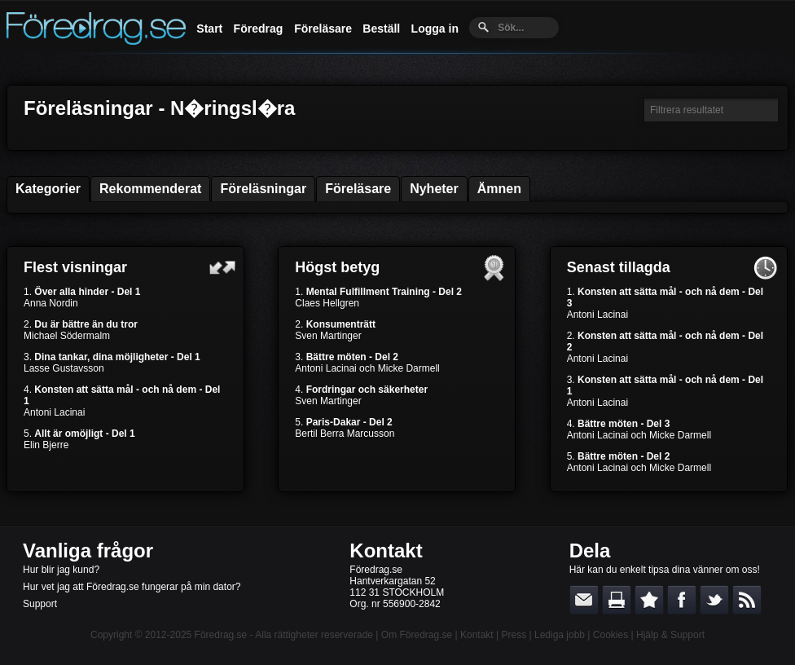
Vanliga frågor (88, 550)
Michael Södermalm (67, 335)
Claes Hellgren (327, 303)
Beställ (381, 28)
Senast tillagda (618, 267)
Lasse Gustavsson (64, 368)
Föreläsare (323, 28)
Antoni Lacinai (54, 412)
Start (209, 28)
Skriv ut (616, 599)
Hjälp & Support (670, 635)
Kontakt (385, 550)
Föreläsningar (263, 189)
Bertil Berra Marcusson (344, 433)
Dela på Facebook (681, 599)
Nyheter (434, 189)
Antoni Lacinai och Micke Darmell (367, 368)
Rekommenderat (150, 189)
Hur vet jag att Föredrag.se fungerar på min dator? (131, 586)
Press (513, 635)
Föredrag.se (221, 635)
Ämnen (499, 189)
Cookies (610, 635)
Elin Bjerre (46, 445)
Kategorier (48, 189)
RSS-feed (747, 599)
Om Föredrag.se (416, 635)
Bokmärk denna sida (649, 599)
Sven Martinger (328, 335)
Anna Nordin (51, 303)
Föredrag (258, 28)
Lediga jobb (559, 635)
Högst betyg (337, 267)
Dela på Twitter (714, 599)
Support (40, 604)
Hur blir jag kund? (61, 569)
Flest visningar (75, 267)
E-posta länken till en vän (584, 599)
